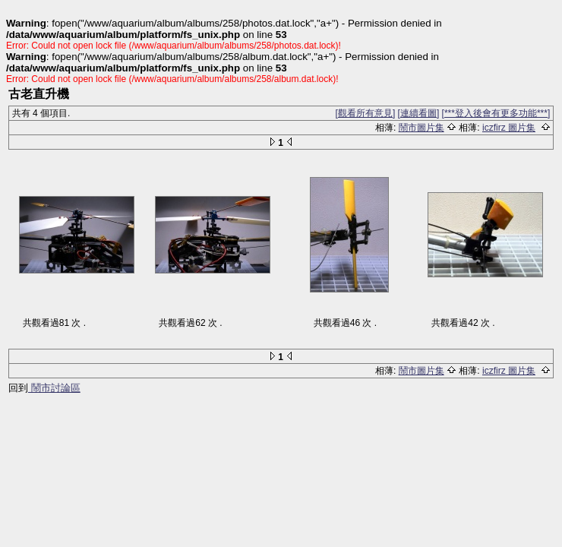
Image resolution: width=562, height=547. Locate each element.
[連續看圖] (419, 113)
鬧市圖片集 (421, 127)
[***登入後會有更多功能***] (496, 113)
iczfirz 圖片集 (508, 127)
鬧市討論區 (54, 388)
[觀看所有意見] (366, 113)
